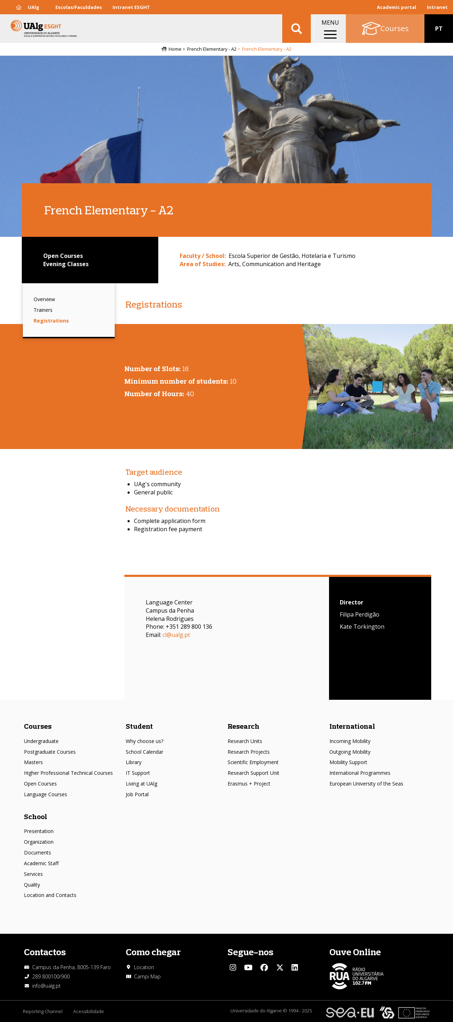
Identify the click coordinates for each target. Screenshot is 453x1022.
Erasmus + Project (249, 783)
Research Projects (249, 751)
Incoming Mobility (349, 741)
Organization (39, 841)
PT (439, 29)
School (35, 816)
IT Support (138, 772)
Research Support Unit (253, 772)
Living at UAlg (141, 783)
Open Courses (40, 783)
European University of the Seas (366, 783)
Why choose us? (144, 741)
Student (139, 726)
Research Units (245, 741)
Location (144, 967)
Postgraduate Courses (50, 751)
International (352, 726)
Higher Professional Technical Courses (68, 772)
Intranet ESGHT (131, 7)
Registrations (51, 320)
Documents (37, 852)
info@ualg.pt (46, 985)
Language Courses (45, 794)
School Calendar (144, 751)
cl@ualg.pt (176, 635)
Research (243, 726)
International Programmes (359, 772)
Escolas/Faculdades (78, 7)
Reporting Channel (43, 1011)
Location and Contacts (50, 895)
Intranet (437, 7)
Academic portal (396, 7)
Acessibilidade (88, 1011)
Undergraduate (41, 741)
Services (33, 874)
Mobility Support (348, 762)
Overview (44, 299)
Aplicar (296, 28)
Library (133, 762)
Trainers (43, 309)
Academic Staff (41, 863)
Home (175, 49)
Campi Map (147, 976)
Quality (32, 884)
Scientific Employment (253, 762)
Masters (33, 762)
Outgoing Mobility (349, 751)
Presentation (39, 831)
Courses (37, 726)
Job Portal (137, 794)
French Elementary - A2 (212, 49)
